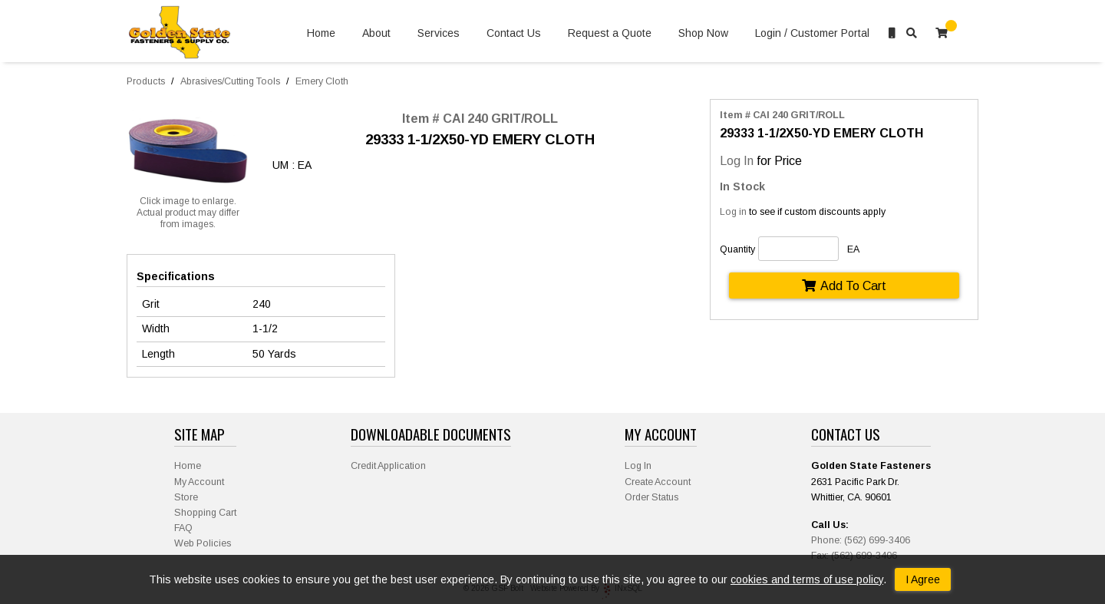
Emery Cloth (321, 81)
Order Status (651, 497)
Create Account (658, 482)
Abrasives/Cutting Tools (230, 81)
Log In (737, 160)
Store (186, 497)
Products (146, 81)
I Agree (922, 579)
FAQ (183, 528)
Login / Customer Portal (812, 34)
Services (438, 34)
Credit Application (388, 465)
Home (321, 34)
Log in (733, 211)
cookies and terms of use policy (807, 579)
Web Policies (202, 543)
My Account (199, 482)
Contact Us (514, 34)
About (376, 34)
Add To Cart (844, 285)
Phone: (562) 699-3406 (860, 540)
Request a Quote (609, 34)
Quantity (737, 249)
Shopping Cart (205, 512)
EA (853, 249)
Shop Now (703, 34)
